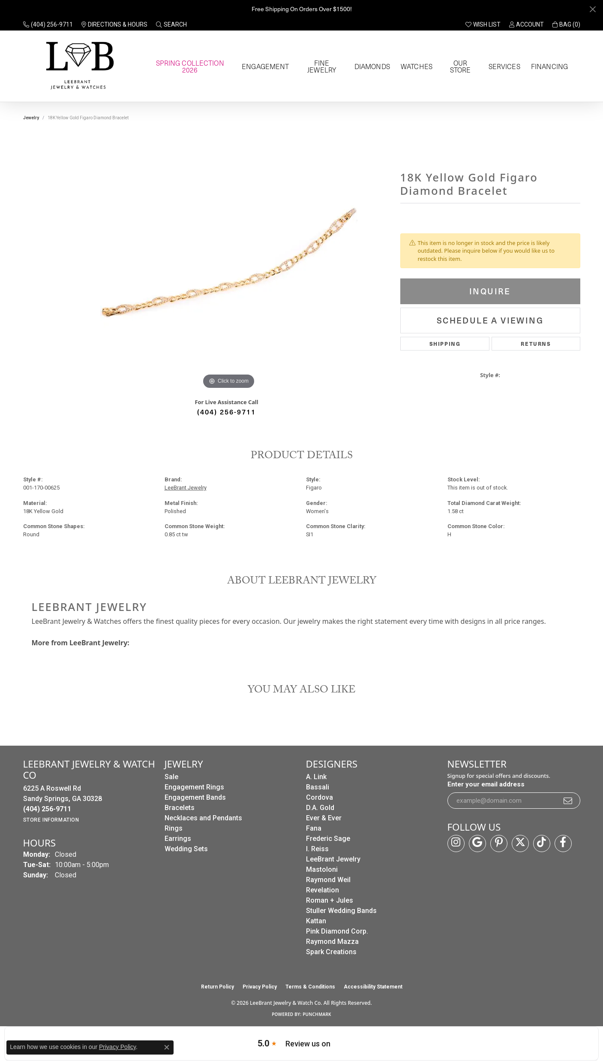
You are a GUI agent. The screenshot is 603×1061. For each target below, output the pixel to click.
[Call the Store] (47, 809)
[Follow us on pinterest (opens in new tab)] (498, 843)
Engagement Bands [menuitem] (195, 797)
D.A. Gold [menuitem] (320, 808)
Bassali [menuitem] (317, 787)
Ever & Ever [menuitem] (324, 818)
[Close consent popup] (166, 1047)
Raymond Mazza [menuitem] (332, 941)
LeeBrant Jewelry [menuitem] (333, 859)
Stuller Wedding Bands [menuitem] (341, 911)
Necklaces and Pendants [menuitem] (203, 818)
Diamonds (371, 66)
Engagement (264, 66)
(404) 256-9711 (226, 411)
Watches (415, 66)
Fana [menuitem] (313, 828)
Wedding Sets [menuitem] (186, 849)
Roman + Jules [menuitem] (329, 900)
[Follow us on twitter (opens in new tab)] (520, 843)
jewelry (31, 117)
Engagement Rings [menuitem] (194, 787)
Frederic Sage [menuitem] (328, 838)
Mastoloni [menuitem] (322, 869)
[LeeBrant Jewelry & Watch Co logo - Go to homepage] (78, 66)
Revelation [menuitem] (322, 890)
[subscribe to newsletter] (568, 800)
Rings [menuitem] (174, 828)
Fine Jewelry (320, 66)
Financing (547, 66)
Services (503, 66)
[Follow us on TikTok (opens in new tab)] (541, 843)
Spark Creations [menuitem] (331, 952)
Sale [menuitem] (171, 777)
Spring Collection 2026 (189, 66)
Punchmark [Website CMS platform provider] (317, 1014)
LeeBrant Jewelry (186, 487)
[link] (48, 24)
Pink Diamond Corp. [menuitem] (337, 931)
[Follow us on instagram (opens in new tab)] (456, 843)
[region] (228, 262)
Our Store (459, 66)
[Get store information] (51, 820)
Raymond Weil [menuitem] (328, 880)
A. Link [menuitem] (316, 777)
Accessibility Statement (373, 987)
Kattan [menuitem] (316, 921)
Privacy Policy (260, 987)
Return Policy (217, 987)
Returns (536, 343)
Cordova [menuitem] (319, 797)
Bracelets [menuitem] (180, 808)
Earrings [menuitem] (178, 838)
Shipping (445, 343)
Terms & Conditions (310, 987)
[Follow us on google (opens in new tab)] (477, 843)
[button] (171, 24)
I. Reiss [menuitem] (317, 849)
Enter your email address (486, 784)
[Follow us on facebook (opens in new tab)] (563, 843)
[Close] (592, 9)
